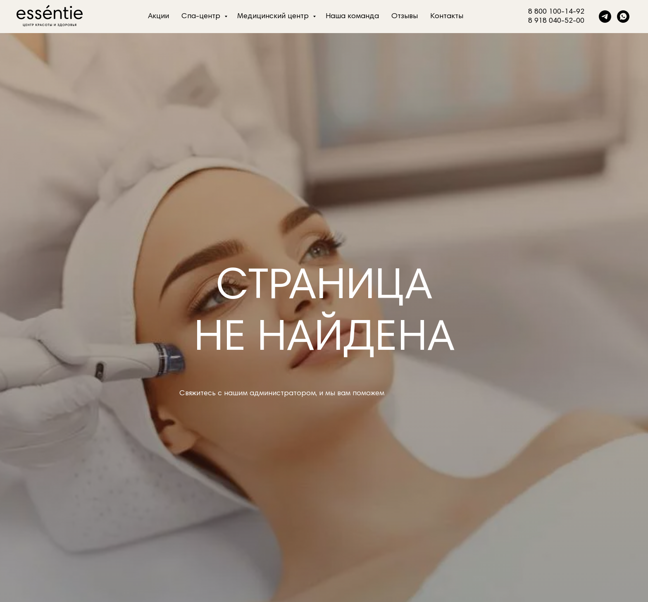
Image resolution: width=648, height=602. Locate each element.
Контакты (446, 16)
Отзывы (404, 16)
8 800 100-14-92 (556, 12)
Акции (158, 16)
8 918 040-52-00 (556, 21)
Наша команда (352, 16)
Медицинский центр (274, 16)
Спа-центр (201, 16)
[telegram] (605, 16)
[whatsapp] (623, 16)
